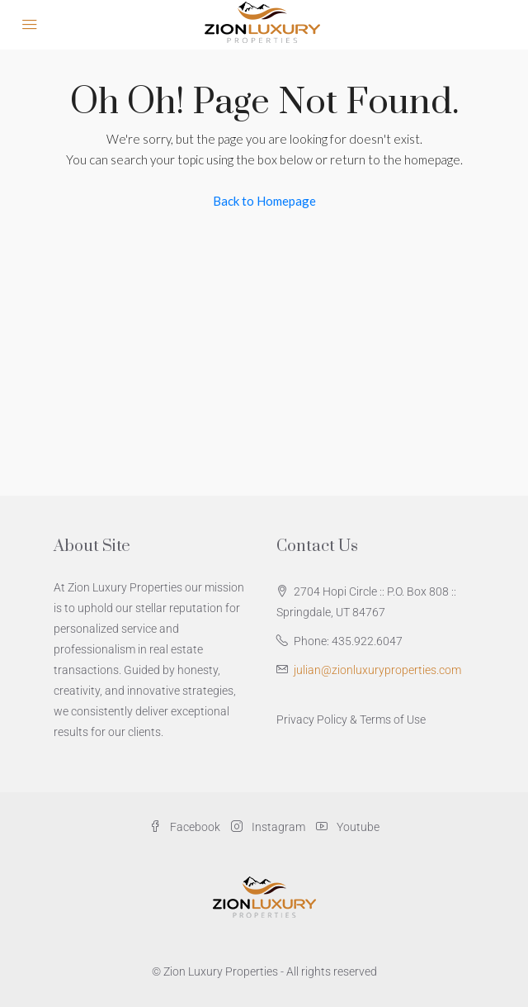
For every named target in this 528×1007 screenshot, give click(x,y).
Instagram (268, 827)
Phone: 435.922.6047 (348, 641)
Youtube (348, 827)
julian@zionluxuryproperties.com (377, 670)
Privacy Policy (311, 719)
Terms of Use (393, 719)
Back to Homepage (264, 200)
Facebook (184, 827)
